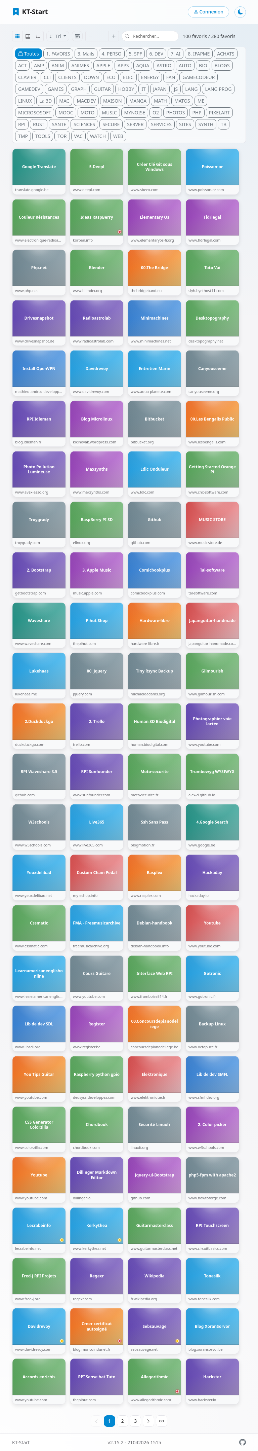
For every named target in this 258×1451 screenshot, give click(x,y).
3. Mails (86, 53)
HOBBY (126, 89)
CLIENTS (67, 77)
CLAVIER (27, 77)
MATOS (182, 101)
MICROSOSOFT (34, 112)
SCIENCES (84, 124)
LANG (191, 89)
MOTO (88, 112)
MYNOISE (134, 112)
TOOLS (42, 136)
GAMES (55, 89)
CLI (47, 77)
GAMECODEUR (198, 77)
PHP (196, 112)
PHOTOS (175, 112)
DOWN (91, 77)
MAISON (112, 101)
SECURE (111, 124)
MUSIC (109, 112)
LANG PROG (218, 89)
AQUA (142, 65)
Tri (55, 36)
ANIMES (80, 65)
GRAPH (79, 89)
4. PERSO (112, 53)
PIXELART (219, 112)
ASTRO (164, 65)
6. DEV (156, 53)
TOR (62, 136)
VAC (78, 136)
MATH (160, 101)
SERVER (135, 124)
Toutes (28, 53)
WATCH (98, 136)
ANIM (57, 65)
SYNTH (206, 124)
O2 (156, 112)
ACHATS (225, 53)
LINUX (25, 101)
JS (176, 89)
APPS (123, 65)
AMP (39, 65)
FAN (170, 77)
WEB (118, 136)
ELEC (128, 77)
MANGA (137, 101)
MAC (64, 101)
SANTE (59, 124)
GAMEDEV (29, 89)
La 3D (45, 101)
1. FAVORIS (58, 53)
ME (201, 101)
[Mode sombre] (240, 12)
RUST (38, 124)
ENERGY (150, 77)
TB (223, 124)
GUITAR (102, 89)
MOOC (65, 112)
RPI (22, 124)
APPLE (103, 65)
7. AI (175, 53)
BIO (203, 65)
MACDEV (86, 101)
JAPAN (160, 89)
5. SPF (135, 53)
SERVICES (161, 124)
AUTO (185, 65)
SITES (185, 124)
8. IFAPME (199, 53)
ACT (22, 65)
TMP (23, 136)
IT (143, 89)
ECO (111, 77)
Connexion (208, 11)
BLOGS (222, 65)
